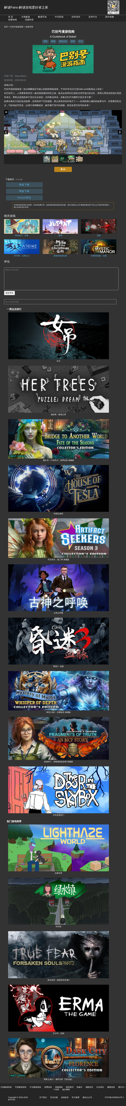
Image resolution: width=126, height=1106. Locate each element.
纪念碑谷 (100, 1087)
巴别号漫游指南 (16, 27)
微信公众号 (87, 1097)
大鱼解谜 (25, 17)
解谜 (53, 41)
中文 (81, 41)
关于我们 (43, 1097)
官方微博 (75, 1097)
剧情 (73, 41)
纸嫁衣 (79, 1087)
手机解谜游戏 (20, 1087)
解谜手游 (42, 17)
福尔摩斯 (66, 1089)
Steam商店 (24, 197)
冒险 (45, 41)
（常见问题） (19, 179)
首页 (6, 27)
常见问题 (54, 1097)
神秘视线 (59, 1087)
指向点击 (63, 41)
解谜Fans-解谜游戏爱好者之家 (26, 7)
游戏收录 (65, 1097)
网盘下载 (24, 184)
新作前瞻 (109, 17)
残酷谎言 (89, 1087)
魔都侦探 (111, 1087)
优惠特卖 (29, 20)
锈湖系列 (70, 1087)
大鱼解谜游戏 (6, 1087)
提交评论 (9, 293)
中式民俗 (59, 17)
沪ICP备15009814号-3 (114, 1097)
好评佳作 (76, 17)
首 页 (10, 17)
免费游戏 (12, 20)
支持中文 (92, 17)
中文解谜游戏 (35, 1087)
